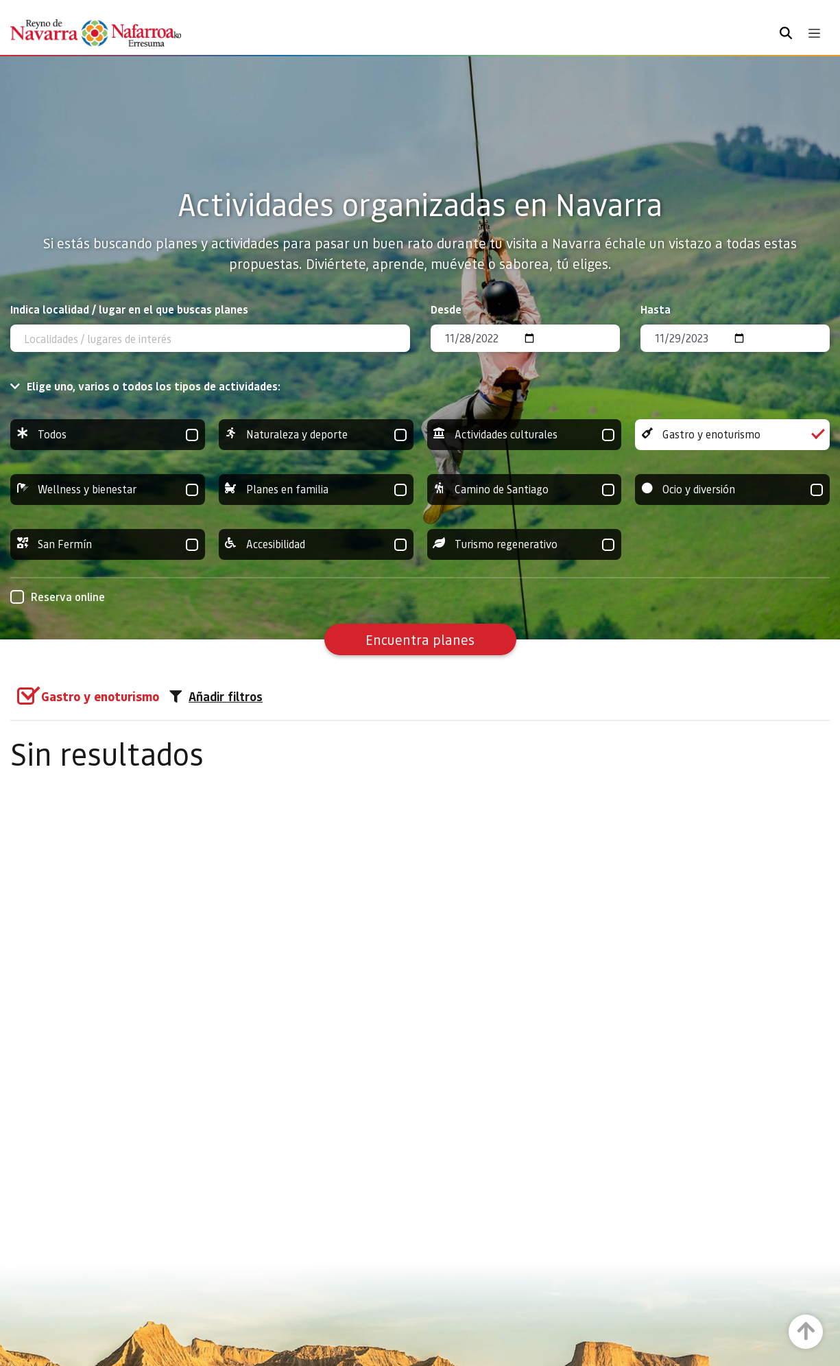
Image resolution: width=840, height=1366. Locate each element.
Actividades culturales (524, 434)
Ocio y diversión (732, 489)
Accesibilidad (316, 544)
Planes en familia (316, 489)
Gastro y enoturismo (732, 434)
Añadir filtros (216, 696)
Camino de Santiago (524, 489)
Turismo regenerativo (524, 544)
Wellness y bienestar (107, 489)
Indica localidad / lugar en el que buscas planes (129, 309)
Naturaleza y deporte (316, 434)
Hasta (655, 309)
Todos (107, 434)
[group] (107, 434)
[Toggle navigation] (814, 33)
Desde (446, 309)
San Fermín (107, 544)
